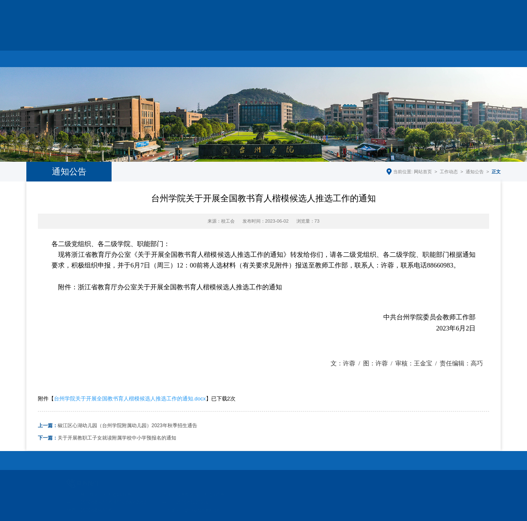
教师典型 (334, 56)
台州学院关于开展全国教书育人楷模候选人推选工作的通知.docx (130, 398)
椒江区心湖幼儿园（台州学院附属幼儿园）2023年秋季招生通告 (117, 425)
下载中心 (429, 56)
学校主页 (405, 19)
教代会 (287, 56)
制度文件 (382, 56)
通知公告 (475, 171)
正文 (496, 171)
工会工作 (192, 56)
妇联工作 (239, 56)
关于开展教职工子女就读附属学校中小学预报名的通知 (107, 438)
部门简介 (97, 56)
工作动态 (144, 56)
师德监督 (476, 56)
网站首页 (50, 56)
